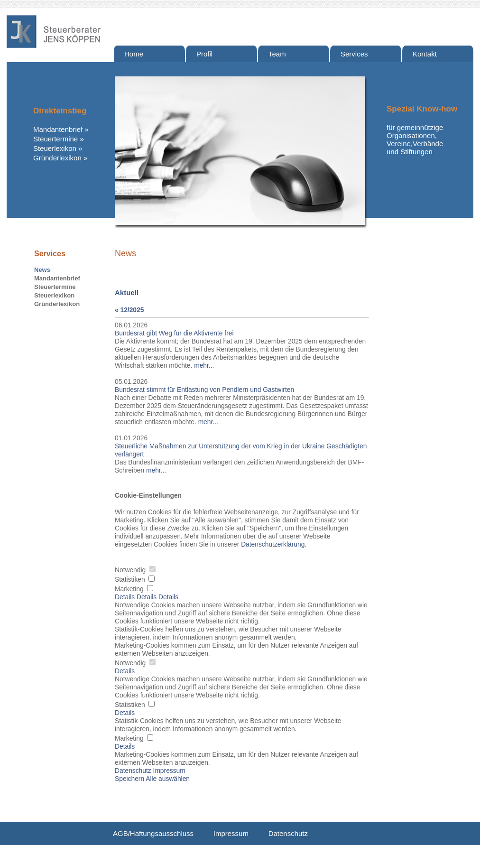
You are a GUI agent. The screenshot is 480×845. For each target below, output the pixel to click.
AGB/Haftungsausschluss (153, 833)
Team (277, 54)
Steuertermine (55, 139)
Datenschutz (288, 833)
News (42, 269)
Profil (204, 54)
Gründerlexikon (57, 158)
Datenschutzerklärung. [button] (273, 544)
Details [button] (125, 671)
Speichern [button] (129, 778)
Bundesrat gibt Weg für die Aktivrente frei (174, 333)
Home (133, 54)
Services (354, 54)
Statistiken (135, 579)
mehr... (204, 365)
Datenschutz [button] (133, 770)
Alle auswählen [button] (168, 778)
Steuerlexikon (54, 148)
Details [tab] (126, 597)
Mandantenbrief (58, 129)
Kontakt (425, 54)
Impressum (231, 833)
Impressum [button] (169, 770)
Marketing (134, 589)
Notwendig (135, 570)
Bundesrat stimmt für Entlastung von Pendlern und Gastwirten (204, 389)
